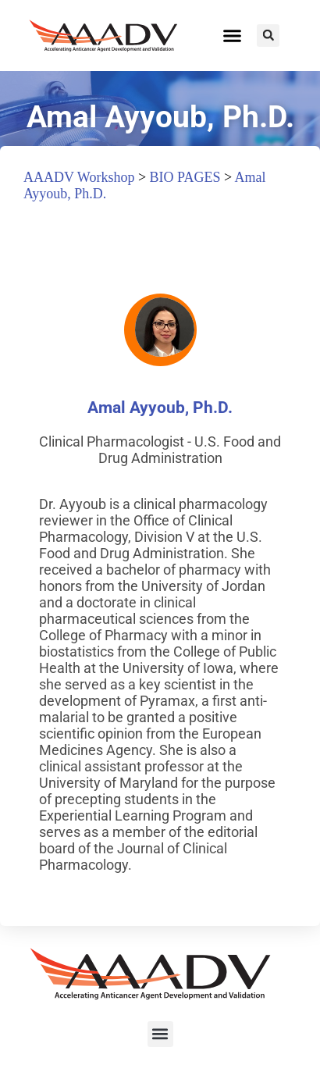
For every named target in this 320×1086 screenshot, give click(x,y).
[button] (232, 36)
